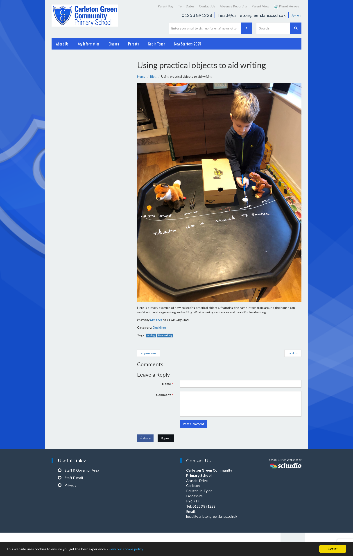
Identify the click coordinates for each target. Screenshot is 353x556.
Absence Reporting (233, 6)
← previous (148, 353)
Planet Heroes (286, 6)
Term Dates (186, 6)
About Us (62, 44)
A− (294, 15)
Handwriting (165, 335)
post (166, 438)
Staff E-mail (74, 477)
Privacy (70, 485)
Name (166, 384)
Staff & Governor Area (82, 470)
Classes (114, 44)
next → (293, 353)
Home (141, 76)
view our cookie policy (126, 549)
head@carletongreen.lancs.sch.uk (252, 15)
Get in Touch (156, 44)
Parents (133, 44)
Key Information (88, 44)
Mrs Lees (156, 320)
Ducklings (160, 327)
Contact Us (207, 6)
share (145, 438)
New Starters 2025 (187, 44)
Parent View (260, 6)
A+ (299, 15)
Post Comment (193, 424)
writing (151, 335)
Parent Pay (165, 6)
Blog (153, 76)
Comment (163, 395)
